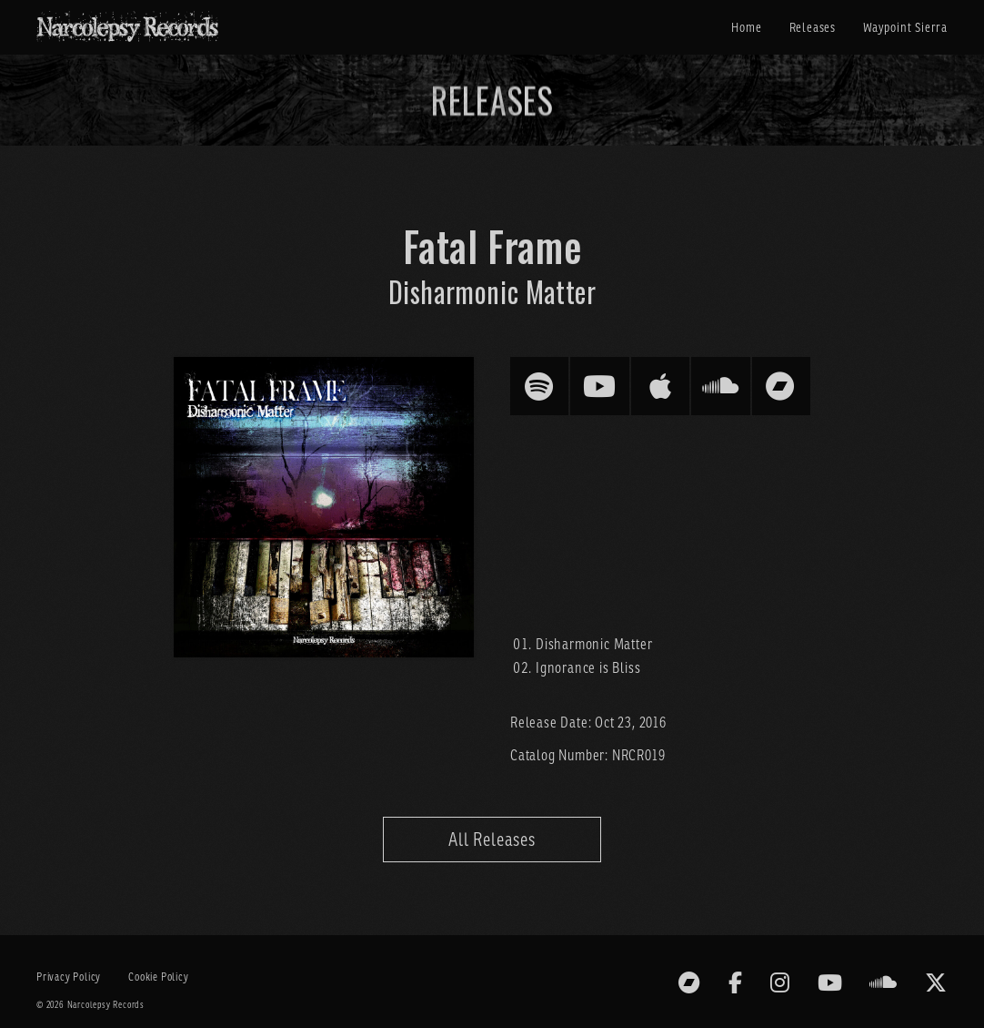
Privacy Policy (68, 976)
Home (746, 27)
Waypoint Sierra (905, 27)
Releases (812, 27)
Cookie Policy (158, 976)
